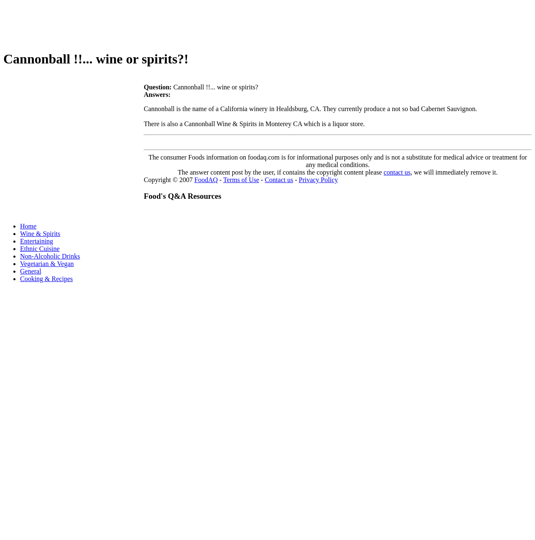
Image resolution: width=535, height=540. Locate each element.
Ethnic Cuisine (40, 248)
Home (28, 226)
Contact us (279, 179)
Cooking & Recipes (46, 278)
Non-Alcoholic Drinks (50, 256)
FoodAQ (206, 179)
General (30, 271)
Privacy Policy (318, 179)
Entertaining (36, 241)
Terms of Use (241, 179)
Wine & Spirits (40, 233)
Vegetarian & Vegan (47, 263)
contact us (397, 172)
